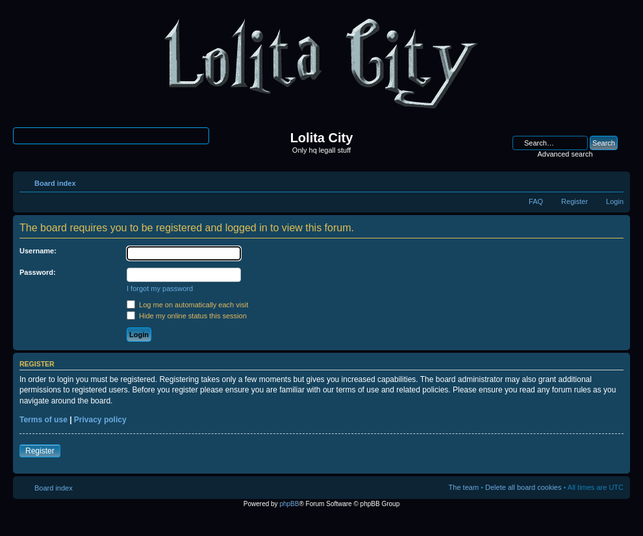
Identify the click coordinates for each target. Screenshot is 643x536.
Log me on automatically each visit (187, 305)
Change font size (614, 180)
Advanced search (565, 154)
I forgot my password (160, 288)
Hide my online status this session (187, 316)
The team (464, 487)
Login (615, 201)
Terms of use (43, 419)
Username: (38, 251)
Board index (55, 183)
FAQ (536, 201)
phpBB (289, 503)
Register (574, 201)
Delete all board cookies (523, 487)
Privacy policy (100, 419)
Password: (37, 272)
